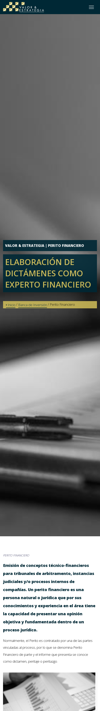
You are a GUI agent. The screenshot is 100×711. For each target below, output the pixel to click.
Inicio (10, 304)
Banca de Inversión (32, 304)
